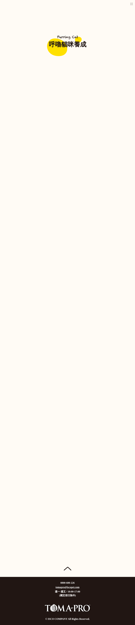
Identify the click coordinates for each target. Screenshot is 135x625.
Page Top (67, 569)
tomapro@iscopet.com (67, 587)
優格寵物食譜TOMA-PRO (67, 3)
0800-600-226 (67, 582)
